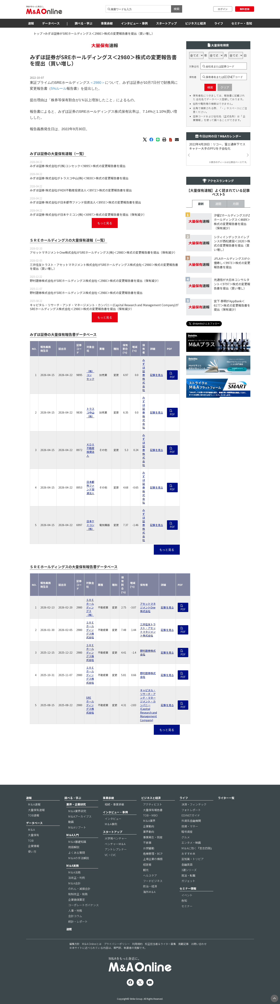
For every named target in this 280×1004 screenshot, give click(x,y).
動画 (71, 822)
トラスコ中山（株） (90, 412)
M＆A (31, 829)
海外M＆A (149, 892)
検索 (177, 8)
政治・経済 (150, 886)
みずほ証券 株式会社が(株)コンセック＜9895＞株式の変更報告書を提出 (77, 166)
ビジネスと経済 (195, 23)
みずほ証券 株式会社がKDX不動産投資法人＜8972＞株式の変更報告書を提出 (81, 190)
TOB (31, 840)
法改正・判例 (76, 878)
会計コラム (75, 916)
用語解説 (73, 847)
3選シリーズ (189, 870)
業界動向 (148, 832)
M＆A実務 (72, 866)
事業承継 (107, 23)
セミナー (187, 906)
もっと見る (104, 223)
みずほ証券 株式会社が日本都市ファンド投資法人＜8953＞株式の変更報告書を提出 (85, 202)
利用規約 (137, 944)
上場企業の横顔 (153, 859)
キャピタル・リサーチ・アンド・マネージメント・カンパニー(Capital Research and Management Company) (148, 705)
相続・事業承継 (114, 804)
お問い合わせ (199, 944)
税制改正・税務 (78, 894)
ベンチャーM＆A (115, 844)
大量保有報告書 (153, 810)
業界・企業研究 (76, 804)
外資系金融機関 (191, 821)
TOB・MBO (150, 815)
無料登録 (244, 9)
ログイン (223, 9)
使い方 (32, 851)
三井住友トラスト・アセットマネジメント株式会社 (148, 629)
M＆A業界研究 (77, 811)
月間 (236, 203)
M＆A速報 (34, 804)
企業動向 (148, 826)
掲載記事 (183, 944)
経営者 (147, 864)
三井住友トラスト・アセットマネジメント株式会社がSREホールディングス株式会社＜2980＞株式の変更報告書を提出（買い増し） (104, 266)
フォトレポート (191, 810)
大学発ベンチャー (116, 838)
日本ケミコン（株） (90, 525)
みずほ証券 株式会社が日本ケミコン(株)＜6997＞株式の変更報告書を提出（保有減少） (88, 214)
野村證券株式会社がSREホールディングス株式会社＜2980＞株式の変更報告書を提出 (86, 292)
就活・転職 (188, 875)
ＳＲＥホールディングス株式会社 (90, 630)
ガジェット (188, 881)
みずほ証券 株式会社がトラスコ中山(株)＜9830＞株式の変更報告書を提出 (79, 178)
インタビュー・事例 (134, 23)
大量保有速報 (36, 810)
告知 (184, 900)
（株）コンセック (90, 374)
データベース (51, 23)
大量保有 (33, 835)
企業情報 (33, 846)
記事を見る (156, 375)
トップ (38, 33)
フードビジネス (153, 881)
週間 (218, 203)
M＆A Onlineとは (91, 944)
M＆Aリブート (77, 827)
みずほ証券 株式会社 (143, 375)
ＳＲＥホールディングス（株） (90, 607)
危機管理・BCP (153, 853)
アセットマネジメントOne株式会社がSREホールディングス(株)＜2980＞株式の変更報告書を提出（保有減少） (103, 252)
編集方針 (74, 944)
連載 (69, 929)
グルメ (185, 837)
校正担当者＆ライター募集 (160, 944)
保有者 (192, 77)
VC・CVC (110, 855)
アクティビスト (152, 804)
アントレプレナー (116, 849)
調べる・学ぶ (83, 23)
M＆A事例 (111, 824)
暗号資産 (187, 832)
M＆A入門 (72, 835)
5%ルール (59, 88)
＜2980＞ (123, 57)
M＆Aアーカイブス (80, 816)
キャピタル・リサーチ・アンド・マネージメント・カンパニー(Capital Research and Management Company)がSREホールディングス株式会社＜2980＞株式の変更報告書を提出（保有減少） (104, 307)
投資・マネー (189, 826)
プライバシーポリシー (117, 944)
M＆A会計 (74, 883)
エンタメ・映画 (191, 842)
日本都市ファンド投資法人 (90, 487)
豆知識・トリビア (192, 859)
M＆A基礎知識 (77, 842)
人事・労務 (75, 910)
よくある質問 (76, 853)
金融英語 (187, 864)
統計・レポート (78, 921)
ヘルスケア (150, 875)
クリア (224, 87)
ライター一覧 (226, 798)
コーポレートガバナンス (83, 905)
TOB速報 (33, 815)
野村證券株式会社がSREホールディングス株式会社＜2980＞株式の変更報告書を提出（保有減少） (95, 280)
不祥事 (147, 842)
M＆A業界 (149, 821)
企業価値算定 (76, 900)
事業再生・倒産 (153, 837)
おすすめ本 (188, 853)
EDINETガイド (190, 815)
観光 (146, 870)
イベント (187, 895)
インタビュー (113, 819)
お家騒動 (148, 848)
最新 (201, 203)
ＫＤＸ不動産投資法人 (90, 449)
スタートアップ (166, 23)
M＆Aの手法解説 (78, 858)
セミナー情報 (188, 888)
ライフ (218, 23)
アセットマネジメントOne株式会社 (148, 607)
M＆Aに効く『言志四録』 (197, 848)
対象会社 (194, 66)
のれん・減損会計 (79, 889)
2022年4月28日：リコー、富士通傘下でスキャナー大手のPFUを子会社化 (217, 146)
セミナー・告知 (241, 23)
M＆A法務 (74, 872)
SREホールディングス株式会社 (90, 705)
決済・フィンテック (193, 804)
